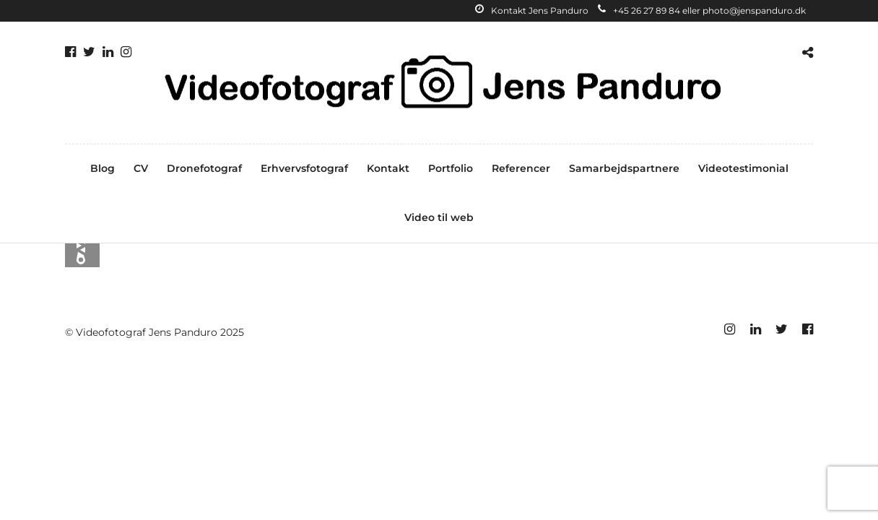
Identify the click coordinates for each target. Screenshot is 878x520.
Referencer (521, 168)
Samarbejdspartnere (624, 168)
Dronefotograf (204, 168)
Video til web (439, 217)
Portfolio (450, 168)
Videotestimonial (743, 168)
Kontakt (388, 168)
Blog (102, 168)
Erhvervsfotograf (304, 168)
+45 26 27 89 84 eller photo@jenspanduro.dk (702, 10)
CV (141, 168)
